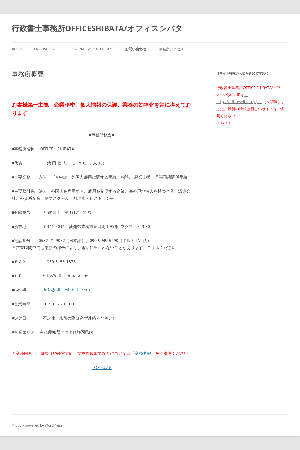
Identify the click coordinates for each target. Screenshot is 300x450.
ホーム (17, 48)
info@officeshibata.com (67, 290)
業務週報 (143, 353)
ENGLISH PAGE (46, 48)
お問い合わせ (135, 48)
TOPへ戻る (102, 367)
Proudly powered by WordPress (37, 425)
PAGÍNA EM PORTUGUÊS (91, 48)
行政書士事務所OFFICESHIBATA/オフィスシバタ (97, 28)
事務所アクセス (171, 48)
